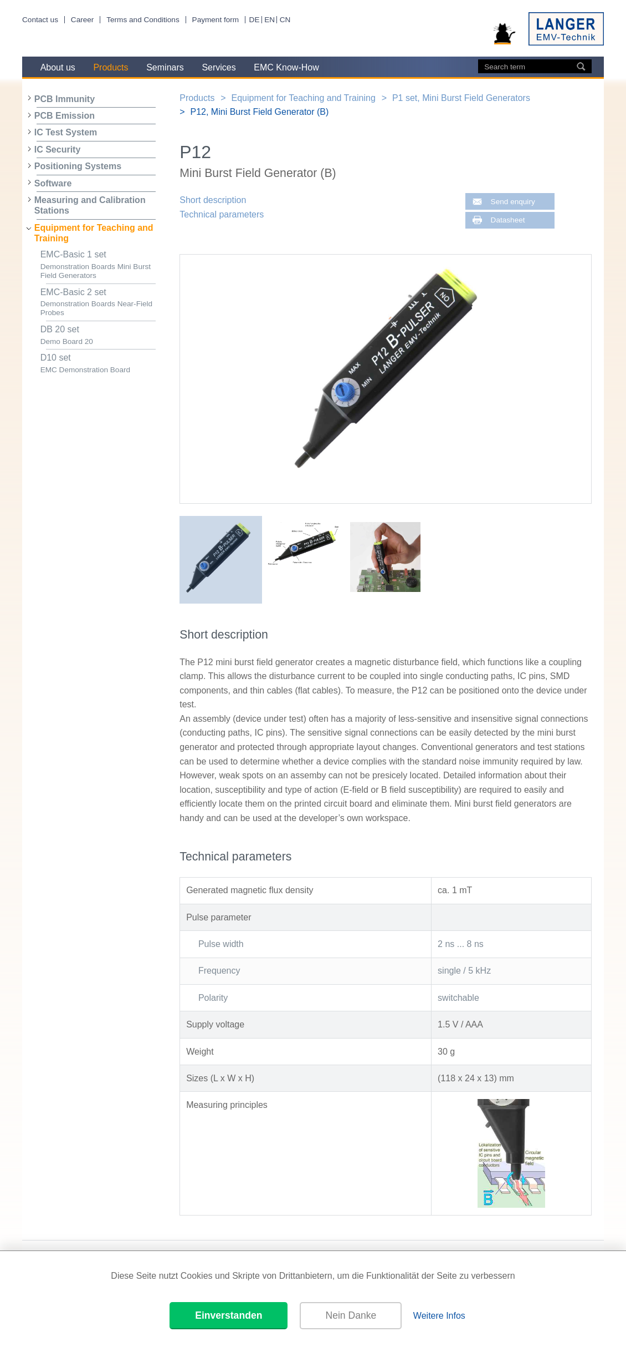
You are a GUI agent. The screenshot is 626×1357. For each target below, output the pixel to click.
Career (82, 20)
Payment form (215, 20)
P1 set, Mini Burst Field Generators (461, 98)
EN (269, 20)
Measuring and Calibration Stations (90, 205)
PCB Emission (64, 115)
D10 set (98, 363)
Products (110, 67)
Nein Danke (350, 1315)
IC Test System (66, 132)
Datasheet (508, 220)
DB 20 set (98, 335)
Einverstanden (228, 1315)
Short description (212, 200)
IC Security (57, 149)
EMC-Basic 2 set (98, 302)
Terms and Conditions (142, 20)
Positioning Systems (77, 166)
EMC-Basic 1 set (98, 265)
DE (254, 20)
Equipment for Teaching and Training (93, 233)
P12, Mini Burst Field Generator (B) (259, 112)
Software (53, 183)
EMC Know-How (286, 67)
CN (285, 20)
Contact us (40, 20)
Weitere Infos (439, 1315)
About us (57, 67)
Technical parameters (221, 214)
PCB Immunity (64, 99)
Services (218, 67)
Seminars (165, 67)
